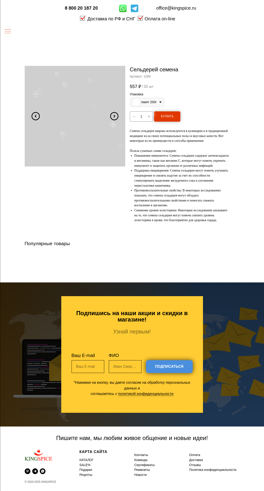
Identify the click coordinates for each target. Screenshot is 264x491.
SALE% (85, 465)
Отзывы (195, 465)
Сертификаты (144, 465)
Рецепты (86, 475)
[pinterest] (27, 471)
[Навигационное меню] (8, 31)
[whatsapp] (42, 471)
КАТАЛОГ (87, 460)
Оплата (194, 455)
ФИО (114, 355)
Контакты (141, 455)
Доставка (196, 460)
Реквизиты (142, 470)
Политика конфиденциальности (213, 470)
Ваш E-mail (83, 355)
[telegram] (35, 471)
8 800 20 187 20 (81, 8)
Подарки (86, 470)
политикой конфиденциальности (145, 394)
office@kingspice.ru (176, 8)
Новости (140, 475)
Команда (140, 460)
